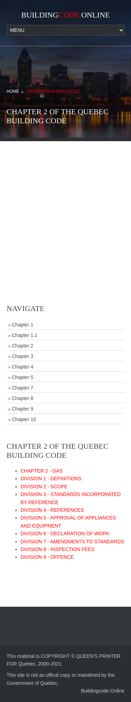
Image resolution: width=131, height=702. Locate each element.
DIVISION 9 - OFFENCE (47, 557)
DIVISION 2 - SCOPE (44, 486)
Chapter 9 (22, 409)
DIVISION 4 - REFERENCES (52, 510)
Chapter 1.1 (24, 335)
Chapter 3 (22, 356)
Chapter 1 (22, 325)
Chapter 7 (22, 388)
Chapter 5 (22, 377)
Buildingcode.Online (103, 691)
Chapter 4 (22, 367)
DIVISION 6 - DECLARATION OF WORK (65, 533)
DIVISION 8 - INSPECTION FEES (58, 549)
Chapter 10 (24, 419)
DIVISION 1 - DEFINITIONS (51, 478)
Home (13, 91)
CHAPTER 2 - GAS (42, 471)
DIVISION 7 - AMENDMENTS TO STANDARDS (72, 541)
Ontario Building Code (53, 91)
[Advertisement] (65, 207)
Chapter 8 (22, 398)
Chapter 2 (22, 346)
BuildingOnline (65, 15)
